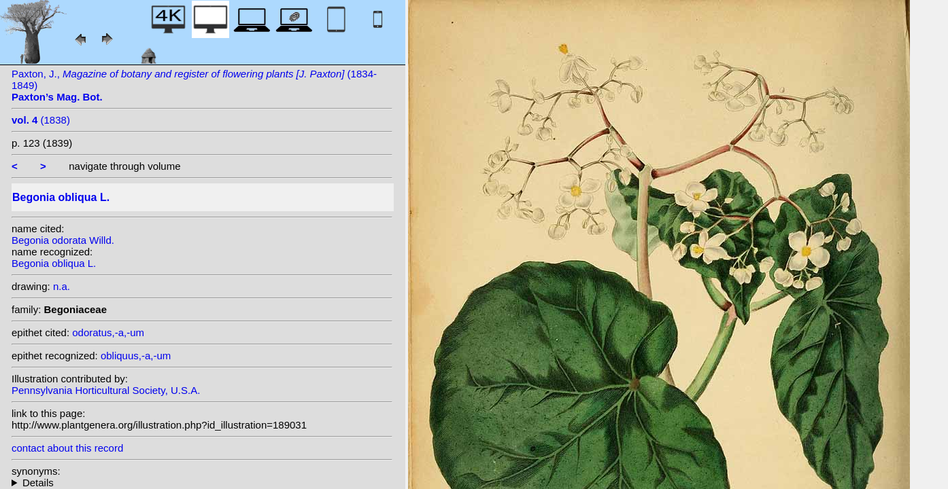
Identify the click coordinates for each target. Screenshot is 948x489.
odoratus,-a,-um (108, 332)
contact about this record (67, 448)
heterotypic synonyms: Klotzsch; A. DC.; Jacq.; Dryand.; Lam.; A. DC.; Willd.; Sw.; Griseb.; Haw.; (202, 482)
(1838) (41, 120)
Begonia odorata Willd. (63, 240)
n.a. (61, 286)
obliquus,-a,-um (136, 355)
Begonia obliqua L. (54, 263)
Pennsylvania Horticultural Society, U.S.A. (106, 390)
